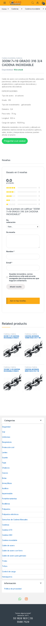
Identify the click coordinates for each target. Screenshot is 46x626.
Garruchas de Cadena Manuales (15, 520)
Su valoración (10, 221)
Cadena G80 (7, 535)
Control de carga (9, 571)
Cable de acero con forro (12, 551)
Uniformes (6, 437)
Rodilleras (6, 504)
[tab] (6, 161)
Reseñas (6, 160)
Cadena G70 (7, 530)
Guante (5, 458)
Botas (4, 478)
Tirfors (4, 566)
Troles (4, 561)
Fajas (4, 463)
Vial (3, 432)
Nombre (10, 251)
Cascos (5, 473)
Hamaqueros (7, 577)
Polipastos (6, 509)
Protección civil (8, 447)
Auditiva (5, 488)
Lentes (4, 452)
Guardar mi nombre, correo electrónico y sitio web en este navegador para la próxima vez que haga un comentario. (24, 277)
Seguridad (6, 427)
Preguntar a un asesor (15, 141)
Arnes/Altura (7, 483)
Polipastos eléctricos (10, 514)
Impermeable (7, 493)
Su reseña (10, 232)
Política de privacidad (12, 589)
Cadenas (15, 9)
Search (32, 2)
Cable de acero (8, 545)
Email (9, 263)
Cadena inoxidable (32, 9)
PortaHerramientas (9, 499)
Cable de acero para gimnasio (14, 556)
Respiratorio (7, 442)
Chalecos (6, 468)
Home (4, 9)
